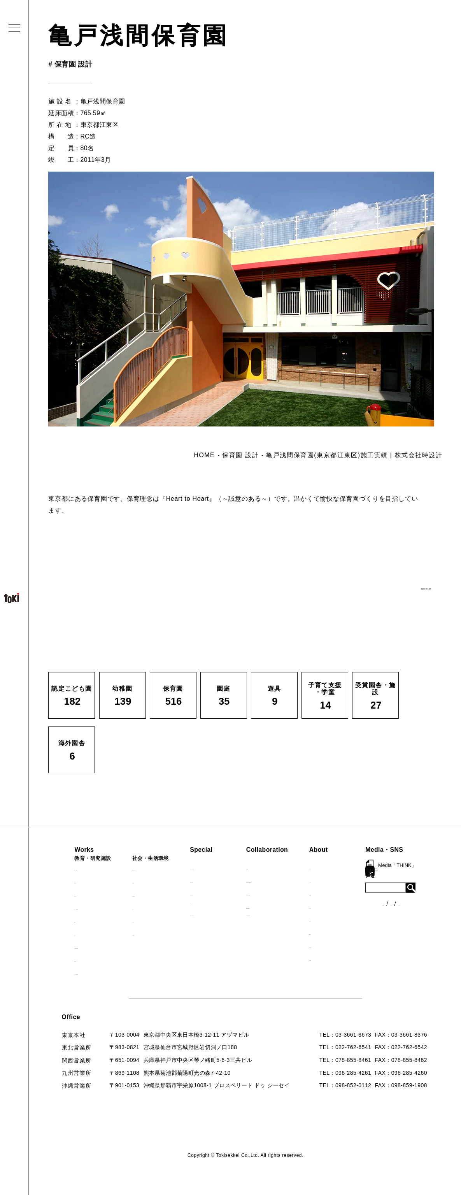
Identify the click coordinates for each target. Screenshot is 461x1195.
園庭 (59, 921)
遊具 (59, 934)
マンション (134, 921)
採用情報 (340, 959)
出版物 (337, 919)
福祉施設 (131, 881)
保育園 (61, 894)
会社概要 (340, 893)
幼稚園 (61, 881)
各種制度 (409, 898)
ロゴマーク (343, 867)
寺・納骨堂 (134, 934)
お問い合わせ (346, 945)
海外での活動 (204, 880)
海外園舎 (64, 960)
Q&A (335, 933)
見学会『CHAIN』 (210, 867)
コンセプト (343, 880)
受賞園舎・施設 (73, 947)
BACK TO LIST (383, 585)
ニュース (409, 883)
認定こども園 (70, 868)
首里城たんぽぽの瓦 (212, 914)
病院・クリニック (143, 868)
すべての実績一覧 (76, 973)
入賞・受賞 (343, 907)
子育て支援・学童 (76, 907)
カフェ (128, 907)
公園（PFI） (136, 894)
